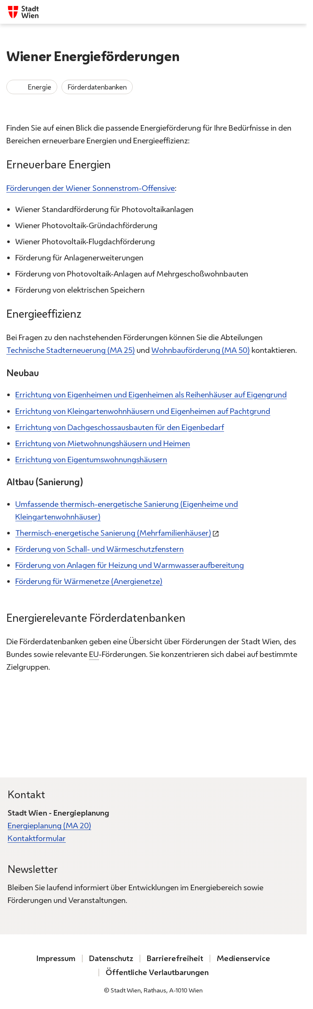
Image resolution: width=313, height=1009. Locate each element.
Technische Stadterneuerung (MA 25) (70, 350)
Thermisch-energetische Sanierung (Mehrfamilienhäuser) (113, 533)
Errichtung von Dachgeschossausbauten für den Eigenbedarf (119, 427)
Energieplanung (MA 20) (49, 825)
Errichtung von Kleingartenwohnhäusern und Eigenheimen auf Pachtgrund (142, 411)
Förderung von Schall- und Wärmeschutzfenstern (99, 549)
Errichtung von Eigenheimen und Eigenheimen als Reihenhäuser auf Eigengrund (151, 395)
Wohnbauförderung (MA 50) (200, 350)
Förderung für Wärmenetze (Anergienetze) (88, 581)
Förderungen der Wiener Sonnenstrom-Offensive (90, 188)
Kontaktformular (37, 838)
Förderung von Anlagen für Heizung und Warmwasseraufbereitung (129, 565)
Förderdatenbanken (97, 87)
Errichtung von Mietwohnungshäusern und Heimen (102, 443)
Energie (31, 86)
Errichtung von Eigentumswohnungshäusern (91, 459)
